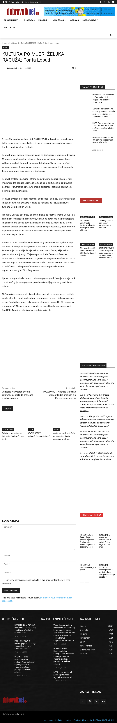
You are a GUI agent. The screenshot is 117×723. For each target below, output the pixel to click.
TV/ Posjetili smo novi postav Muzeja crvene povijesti (106, 224)
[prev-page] (4, 446)
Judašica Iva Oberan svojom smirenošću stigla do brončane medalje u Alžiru (17, 395)
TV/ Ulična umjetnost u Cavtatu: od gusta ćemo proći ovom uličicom (87, 225)
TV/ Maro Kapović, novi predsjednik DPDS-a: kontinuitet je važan (88, 251)
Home (4, 43)
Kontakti (68, 720)
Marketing (59, 720)
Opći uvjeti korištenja (83, 720)
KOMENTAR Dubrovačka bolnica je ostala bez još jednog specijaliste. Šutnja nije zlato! (107, 571)
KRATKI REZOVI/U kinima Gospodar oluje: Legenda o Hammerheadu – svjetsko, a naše (106, 253)
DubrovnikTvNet (87, 217)
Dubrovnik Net (13, 68)
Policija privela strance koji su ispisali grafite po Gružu (13, 436)
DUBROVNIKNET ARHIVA (103, 720)
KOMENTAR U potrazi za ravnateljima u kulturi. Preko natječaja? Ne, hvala (105, 541)
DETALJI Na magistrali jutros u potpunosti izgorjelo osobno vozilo (63, 674)
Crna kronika (8, 429)
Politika (12, 43)
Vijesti (31, 429)
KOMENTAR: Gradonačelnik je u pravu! (88, 567)
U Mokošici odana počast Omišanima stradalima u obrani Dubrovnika (102, 140)
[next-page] (9, 446)
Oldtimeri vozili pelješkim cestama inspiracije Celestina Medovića (64, 436)
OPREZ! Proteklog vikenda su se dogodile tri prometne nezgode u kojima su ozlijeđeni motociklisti (97, 456)
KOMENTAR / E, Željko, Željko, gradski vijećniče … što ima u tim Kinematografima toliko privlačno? (88, 541)
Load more (97, 150)
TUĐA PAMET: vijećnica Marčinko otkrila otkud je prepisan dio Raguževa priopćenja (59, 395)
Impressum (48, 720)
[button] (111, 34)
